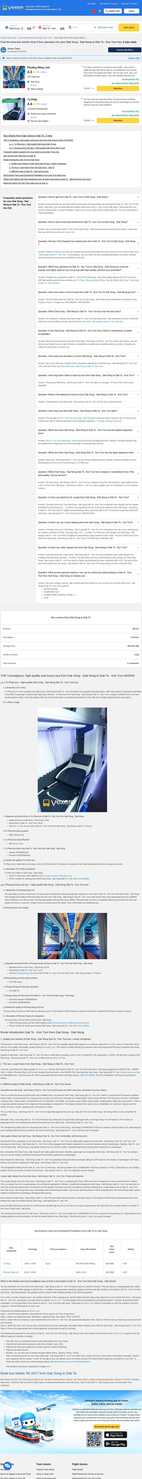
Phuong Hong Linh (93, 280)
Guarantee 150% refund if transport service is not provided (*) (42, 7)
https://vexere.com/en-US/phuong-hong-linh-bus (68, 1023)
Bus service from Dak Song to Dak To (19, 156)
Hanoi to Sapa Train (45, 1474)
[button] (88, 197)
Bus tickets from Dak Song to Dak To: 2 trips (27, 135)
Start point (13, 26)
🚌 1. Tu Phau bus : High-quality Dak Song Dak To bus (32, 144)
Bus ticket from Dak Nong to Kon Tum (34, 37)
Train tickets (43, 1464)
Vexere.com (70, 232)
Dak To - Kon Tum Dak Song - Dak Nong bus (76, 418)
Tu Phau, (80, 280)
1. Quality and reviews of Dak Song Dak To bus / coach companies (37, 164)
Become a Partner (130, 4)
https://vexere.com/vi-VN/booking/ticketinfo (72, 1361)
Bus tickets (7, 1464)
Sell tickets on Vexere (108, 4)
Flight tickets (80, 1464)
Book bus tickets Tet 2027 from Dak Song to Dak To (25, 183)
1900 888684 (83, 879)
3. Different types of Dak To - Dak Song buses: (29, 171)
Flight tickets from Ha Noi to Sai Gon (87, 1474)
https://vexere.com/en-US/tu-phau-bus (55, 876)
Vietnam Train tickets (45, 1469)
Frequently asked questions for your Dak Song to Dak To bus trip (31, 152)
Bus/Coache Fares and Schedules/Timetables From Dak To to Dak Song (34, 175)
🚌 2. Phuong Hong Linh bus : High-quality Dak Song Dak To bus (37, 148)
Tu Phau (20, 826)
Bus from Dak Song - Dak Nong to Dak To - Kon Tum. (80, 366)
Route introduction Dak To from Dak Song (21, 160)
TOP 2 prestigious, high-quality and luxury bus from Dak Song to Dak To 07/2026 (38, 140)
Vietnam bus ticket (8, 38)
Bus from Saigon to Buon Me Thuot (16, 1474)
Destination (47, 26)
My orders (92, 4)
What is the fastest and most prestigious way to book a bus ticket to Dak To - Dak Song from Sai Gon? (47, 179)
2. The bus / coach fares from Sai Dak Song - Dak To (31, 167)
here (48, 1366)
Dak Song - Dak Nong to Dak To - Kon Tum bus (102, 321)
